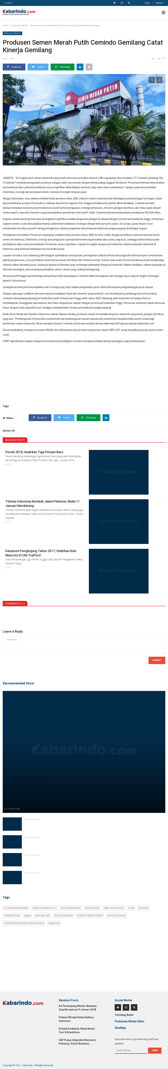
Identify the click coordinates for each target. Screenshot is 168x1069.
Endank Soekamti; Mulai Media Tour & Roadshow (77, 1030)
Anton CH (9, 430)
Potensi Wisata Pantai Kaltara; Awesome (76, 1019)
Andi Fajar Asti (42, 915)
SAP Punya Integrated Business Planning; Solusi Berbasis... (77, 1042)
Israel (131, 908)
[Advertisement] (84, 961)
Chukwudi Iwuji (12, 915)
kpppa (27, 915)
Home (5, 25)
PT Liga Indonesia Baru (16, 908)
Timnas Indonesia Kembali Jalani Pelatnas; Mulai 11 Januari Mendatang (42, 503)
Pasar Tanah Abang (71, 908)
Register (159, 3)
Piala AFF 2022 (92, 908)
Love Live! (143, 908)
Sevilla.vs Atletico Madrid (90, 915)
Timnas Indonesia (63, 915)
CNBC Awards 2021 (114, 908)
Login (147, 3)
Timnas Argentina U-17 (44, 908)
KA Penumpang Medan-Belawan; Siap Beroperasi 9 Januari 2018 (78, 1008)
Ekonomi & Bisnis (20, 25)
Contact (8, 3)
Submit (156, 660)
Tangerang (54, 923)
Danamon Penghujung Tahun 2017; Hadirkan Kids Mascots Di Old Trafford (40, 553)
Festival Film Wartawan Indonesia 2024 (24, 923)
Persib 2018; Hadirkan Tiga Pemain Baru (34, 452)
